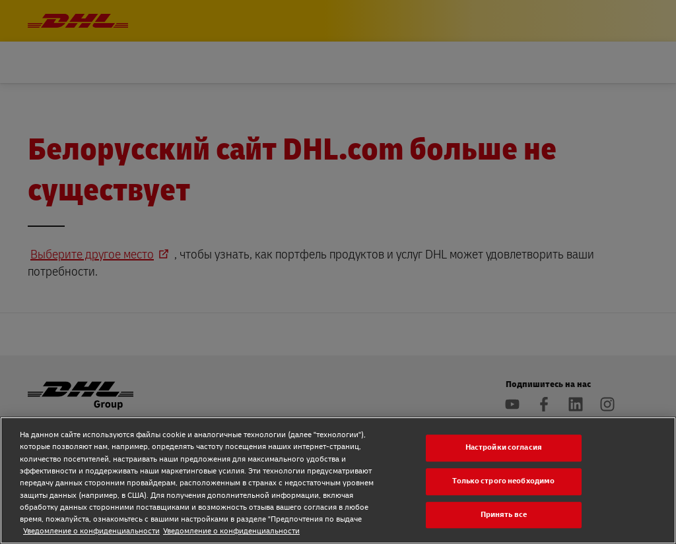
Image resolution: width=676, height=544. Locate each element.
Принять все (504, 515)
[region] (338, 480)
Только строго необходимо (503, 481)
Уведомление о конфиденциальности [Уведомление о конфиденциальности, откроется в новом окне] (91, 531)
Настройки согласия (503, 448)
